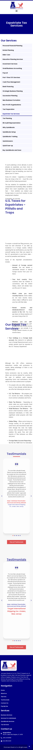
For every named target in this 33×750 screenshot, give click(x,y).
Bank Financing (8, 87)
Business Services (6, 715)
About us (4, 693)
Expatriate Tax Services (11, 114)
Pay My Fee (4, 706)
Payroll (5, 73)
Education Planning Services (13, 59)
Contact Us (4, 703)
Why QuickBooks (9, 127)
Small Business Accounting (12, 68)
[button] (16, 10)
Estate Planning (8, 50)
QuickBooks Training (10, 136)
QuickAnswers (8, 141)
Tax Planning (7, 118)
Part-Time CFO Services (11, 77)
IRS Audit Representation (11, 123)
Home (3, 690)
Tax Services (5, 725)
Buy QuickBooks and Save (12, 150)
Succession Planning (10, 96)
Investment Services (10, 64)
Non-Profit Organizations (12, 105)
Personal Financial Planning (12, 46)
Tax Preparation (8, 109)
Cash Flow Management (11, 82)
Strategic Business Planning (13, 91)
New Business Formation (11, 100)
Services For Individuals (8, 718)
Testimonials (5, 700)
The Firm (3, 697)
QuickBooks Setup (9, 132)
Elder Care (6, 55)
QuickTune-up (8, 146)
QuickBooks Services (7, 721)
